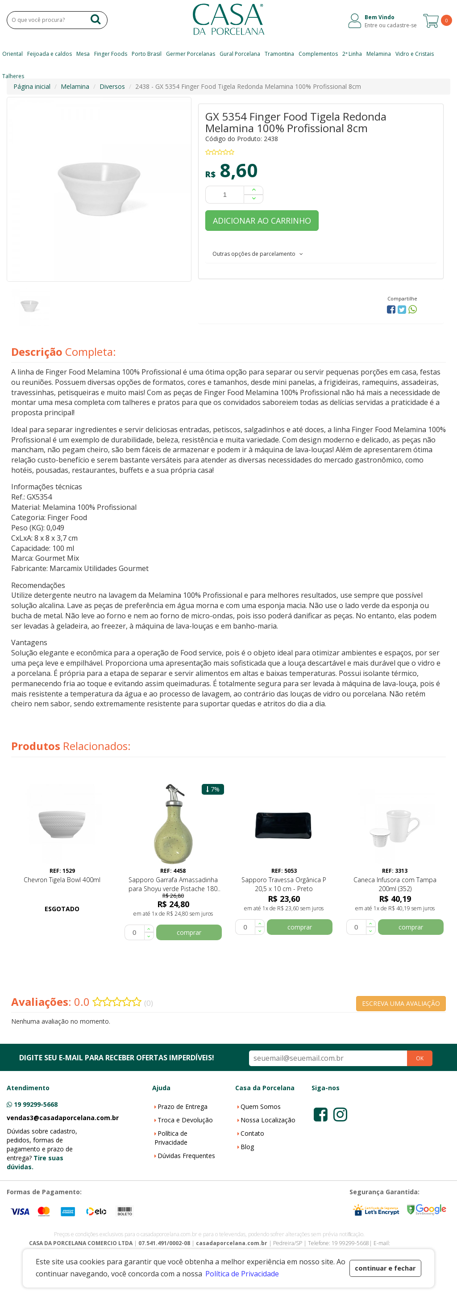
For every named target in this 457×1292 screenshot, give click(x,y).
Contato (252, 1133)
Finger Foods (110, 54)
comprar (189, 932)
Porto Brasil (147, 54)
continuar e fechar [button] (385, 1268)
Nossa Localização (268, 1120)
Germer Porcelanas (190, 54)
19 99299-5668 (36, 1104)
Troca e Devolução (185, 1120)
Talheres (13, 76)
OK (420, 1058)
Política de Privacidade (170, 1137)
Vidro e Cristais (414, 54)
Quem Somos (261, 1106)
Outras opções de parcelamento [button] (257, 254)
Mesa (83, 54)
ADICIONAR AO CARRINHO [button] (262, 220)
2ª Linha (352, 54)
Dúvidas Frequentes (186, 1155)
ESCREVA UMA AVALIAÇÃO (401, 1003)
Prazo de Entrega (183, 1106)
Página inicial (31, 86)
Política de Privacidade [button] (242, 1274)
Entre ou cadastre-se (391, 25)
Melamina (378, 54)
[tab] (321, 254)
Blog (247, 1146)
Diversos (112, 86)
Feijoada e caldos (49, 54)
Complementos (318, 54)
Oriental (12, 54)
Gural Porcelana (240, 54)
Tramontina (279, 54)
